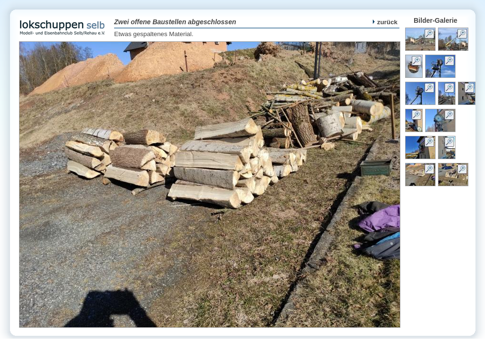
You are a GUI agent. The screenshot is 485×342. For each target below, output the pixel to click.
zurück (385, 22)
